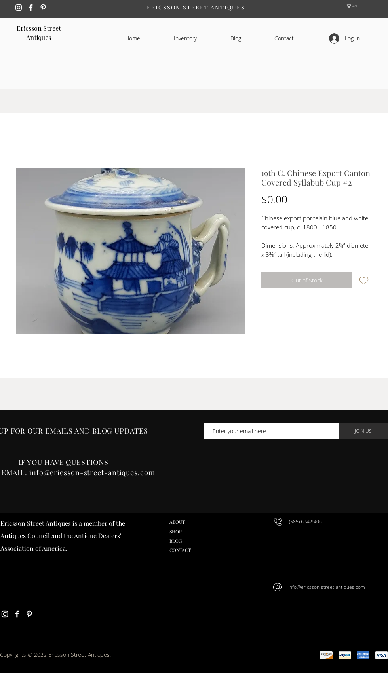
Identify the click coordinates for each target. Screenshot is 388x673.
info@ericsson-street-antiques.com (326, 587)
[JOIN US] (363, 431)
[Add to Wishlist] (364, 280)
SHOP (175, 531)
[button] (358, 6)
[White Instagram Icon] (18, 7)
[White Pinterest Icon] (43, 7)
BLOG (175, 541)
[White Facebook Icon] (31, 7)
